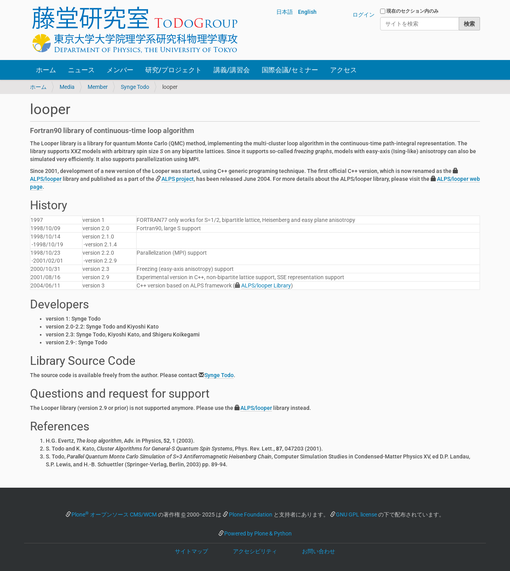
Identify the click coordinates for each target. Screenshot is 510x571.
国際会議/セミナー (290, 70)
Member (98, 87)
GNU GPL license (356, 514)
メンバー (120, 70)
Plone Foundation (250, 514)
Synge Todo (135, 87)
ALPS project (177, 179)
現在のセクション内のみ (412, 11)
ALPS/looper (46, 179)
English (307, 12)
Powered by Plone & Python (258, 533)
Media (67, 87)
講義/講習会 (232, 70)
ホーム (46, 70)
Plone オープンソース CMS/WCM (114, 514)
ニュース (81, 70)
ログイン (363, 14)
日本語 (284, 12)
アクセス (343, 70)
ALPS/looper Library (266, 285)
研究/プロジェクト (173, 70)
